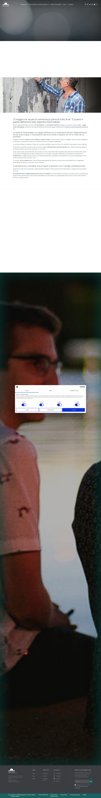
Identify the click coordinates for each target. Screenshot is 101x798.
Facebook (57, 773)
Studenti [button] (24, 6)
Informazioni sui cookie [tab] (74, 390)
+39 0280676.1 (13, 780)
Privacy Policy (53, 794)
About (34, 773)
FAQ (33, 778)
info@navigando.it (15, 781)
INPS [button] (65, 6)
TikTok (56, 781)
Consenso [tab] (27, 390)
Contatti (70, 6)
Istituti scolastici (56, 6)
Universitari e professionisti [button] (38, 6)
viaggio (28, 173)
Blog (34, 776)
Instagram (57, 776)
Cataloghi (45, 773)
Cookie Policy (63, 794)
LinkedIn (57, 778)
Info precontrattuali (75, 794)
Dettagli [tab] (50, 390)
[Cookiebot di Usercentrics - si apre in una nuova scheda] (78, 387)
